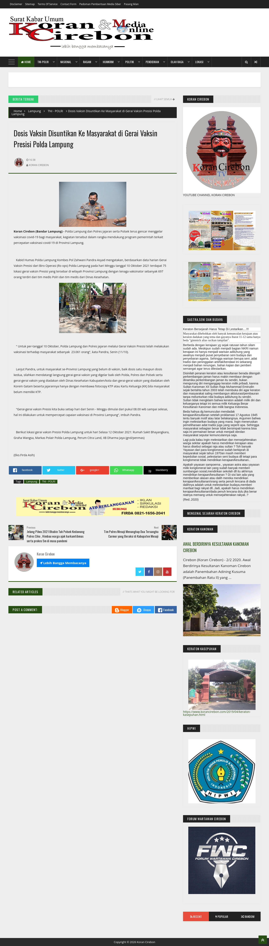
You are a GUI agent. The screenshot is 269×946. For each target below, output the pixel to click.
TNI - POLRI (55, 111)
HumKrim (108, 62)
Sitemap (30, 4)
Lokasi (199, 62)
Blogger (122, 609)
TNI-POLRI (43, 62)
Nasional (65, 62)
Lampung (34, 111)
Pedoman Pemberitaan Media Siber (100, 4)
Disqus (143, 610)
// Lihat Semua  (164, 99)
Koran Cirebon (146, 942)
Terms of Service (47, 4)
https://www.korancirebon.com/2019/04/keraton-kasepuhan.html (217, 713)
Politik (129, 62)
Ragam (87, 62)
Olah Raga (177, 62)
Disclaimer (16, 4)
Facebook (166, 609)
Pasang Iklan (131, 4)
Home (26, 62)
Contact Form (68, 4)
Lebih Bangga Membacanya (63, 563)
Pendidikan (152, 62)
